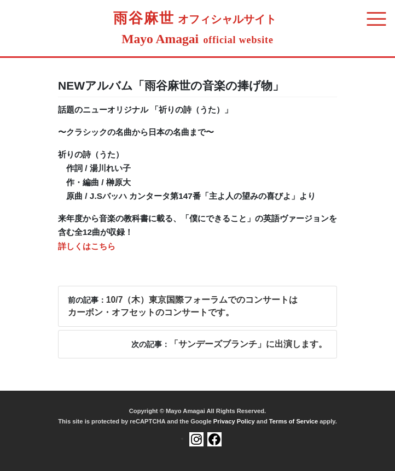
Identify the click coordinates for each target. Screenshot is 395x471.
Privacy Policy (234, 421)
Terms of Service (293, 421)
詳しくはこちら (86, 246)
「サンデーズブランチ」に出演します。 (248, 344)
